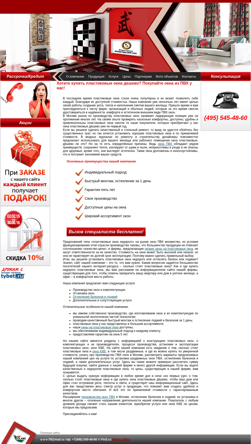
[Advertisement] (226, 156)
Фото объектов (167, 76)
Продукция (96, 76)
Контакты (189, 76)
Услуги (113, 76)
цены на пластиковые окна (99, 327)
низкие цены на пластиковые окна (169, 249)
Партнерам (143, 76)
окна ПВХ (166, 144)
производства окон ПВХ (98, 397)
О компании (75, 76)
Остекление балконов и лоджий (95, 297)
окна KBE (99, 351)
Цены (126, 76)
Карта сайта (121, 439)
